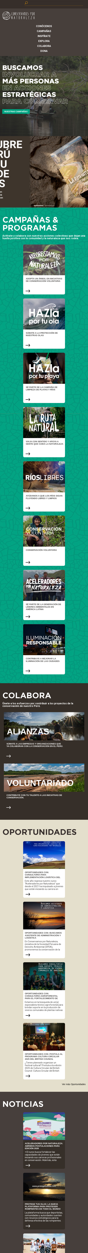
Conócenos (44, 26)
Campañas (44, 31)
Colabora (44, 46)
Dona (44, 51)
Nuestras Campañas (16, 111)
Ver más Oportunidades (74, 1084)
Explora (44, 41)
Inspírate (44, 36)
